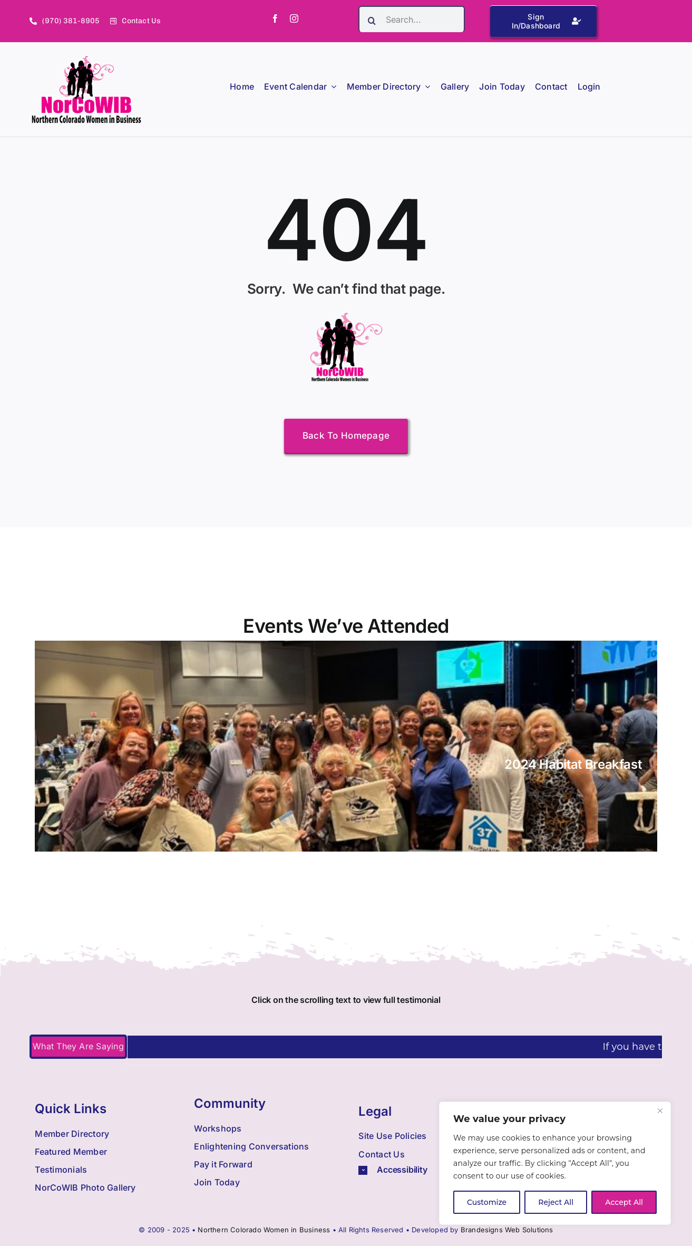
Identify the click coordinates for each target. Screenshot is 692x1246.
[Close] (660, 1110)
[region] (555, 1163)
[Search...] (411, 19)
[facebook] (275, 18)
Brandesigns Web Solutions (507, 1229)
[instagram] (294, 18)
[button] (428, 1170)
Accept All (624, 1202)
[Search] (371, 20)
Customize (486, 1202)
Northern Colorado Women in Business (264, 1229)
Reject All (555, 1202)
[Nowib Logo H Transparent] (86, 59)
